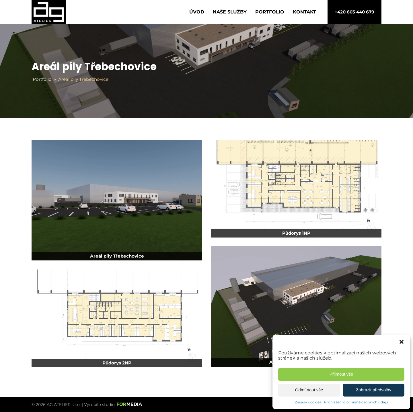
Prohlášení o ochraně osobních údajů (356, 402)
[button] (401, 342)
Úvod (196, 12)
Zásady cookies (308, 402)
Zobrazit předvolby (373, 389)
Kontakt (304, 12)
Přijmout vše (341, 374)
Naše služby (230, 12)
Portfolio (269, 12)
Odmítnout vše (309, 389)
